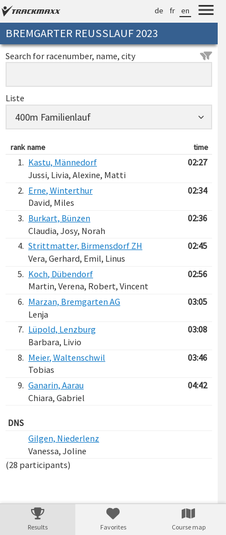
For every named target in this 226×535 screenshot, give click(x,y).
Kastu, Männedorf (62, 162)
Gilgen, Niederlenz (63, 438)
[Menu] (206, 11)
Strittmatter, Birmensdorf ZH (85, 245)
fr (172, 10)
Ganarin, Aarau (56, 385)
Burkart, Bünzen (59, 218)
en (185, 10)
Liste (15, 97)
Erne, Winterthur (60, 190)
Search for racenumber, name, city (109, 55)
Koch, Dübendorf (60, 273)
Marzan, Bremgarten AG (74, 301)
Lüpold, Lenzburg (62, 329)
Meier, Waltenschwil (66, 357)
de (159, 10)
